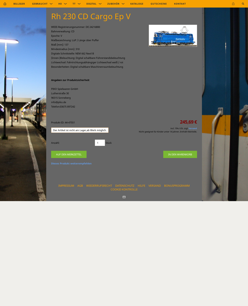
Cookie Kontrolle (124, 189)
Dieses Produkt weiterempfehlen (71, 163)
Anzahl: (55, 142)
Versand (193, 128)
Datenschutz (124, 186)
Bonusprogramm (177, 186)
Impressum (66, 186)
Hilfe (141, 186)
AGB (80, 186)
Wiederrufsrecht (99, 186)
